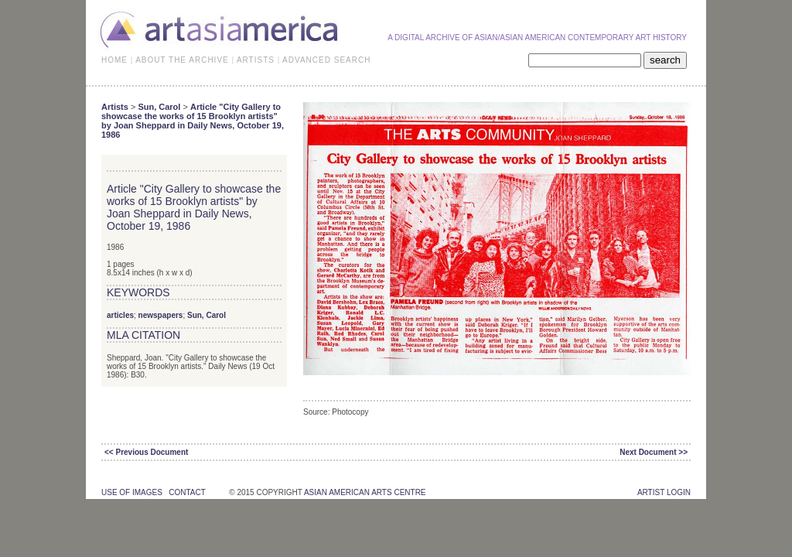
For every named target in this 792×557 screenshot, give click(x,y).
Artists (114, 106)
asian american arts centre (365, 492)
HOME (114, 60)
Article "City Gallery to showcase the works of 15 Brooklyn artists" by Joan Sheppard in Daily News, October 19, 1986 (192, 120)
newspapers (160, 315)
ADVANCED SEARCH (326, 60)
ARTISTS (256, 60)
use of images (131, 492)
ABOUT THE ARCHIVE (182, 60)
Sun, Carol (159, 106)
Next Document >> (654, 452)
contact (187, 492)
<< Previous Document (146, 452)
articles (120, 315)
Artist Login (664, 492)
